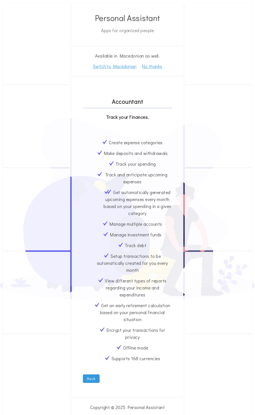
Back (91, 378)
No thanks (152, 66)
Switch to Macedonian (114, 66)
